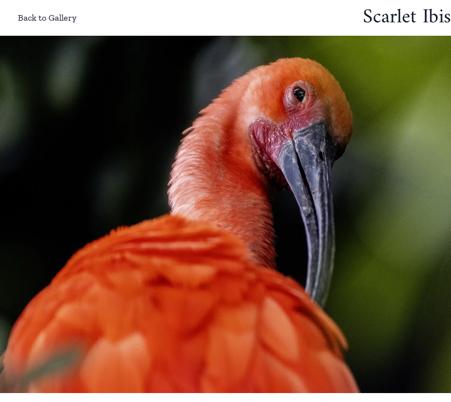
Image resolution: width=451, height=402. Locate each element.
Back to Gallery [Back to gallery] (38, 18)
